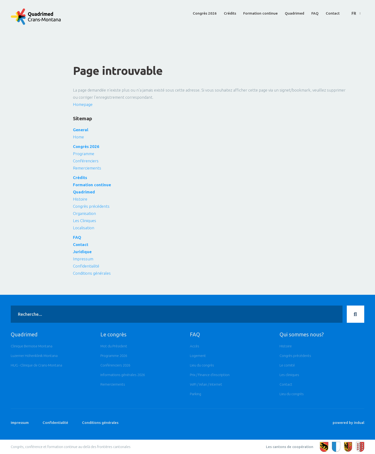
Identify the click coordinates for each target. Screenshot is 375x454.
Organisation (84, 213)
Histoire (80, 199)
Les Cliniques (84, 220)
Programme (83, 153)
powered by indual (348, 426)
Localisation (83, 227)
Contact (80, 244)
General (80, 129)
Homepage (83, 104)
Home (78, 137)
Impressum (83, 259)
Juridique (82, 251)
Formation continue (92, 184)
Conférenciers (86, 161)
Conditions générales (92, 273)
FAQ (77, 237)
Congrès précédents (91, 206)
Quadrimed (84, 192)
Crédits (80, 177)
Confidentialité (86, 266)
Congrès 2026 (86, 146)
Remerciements (87, 168)
